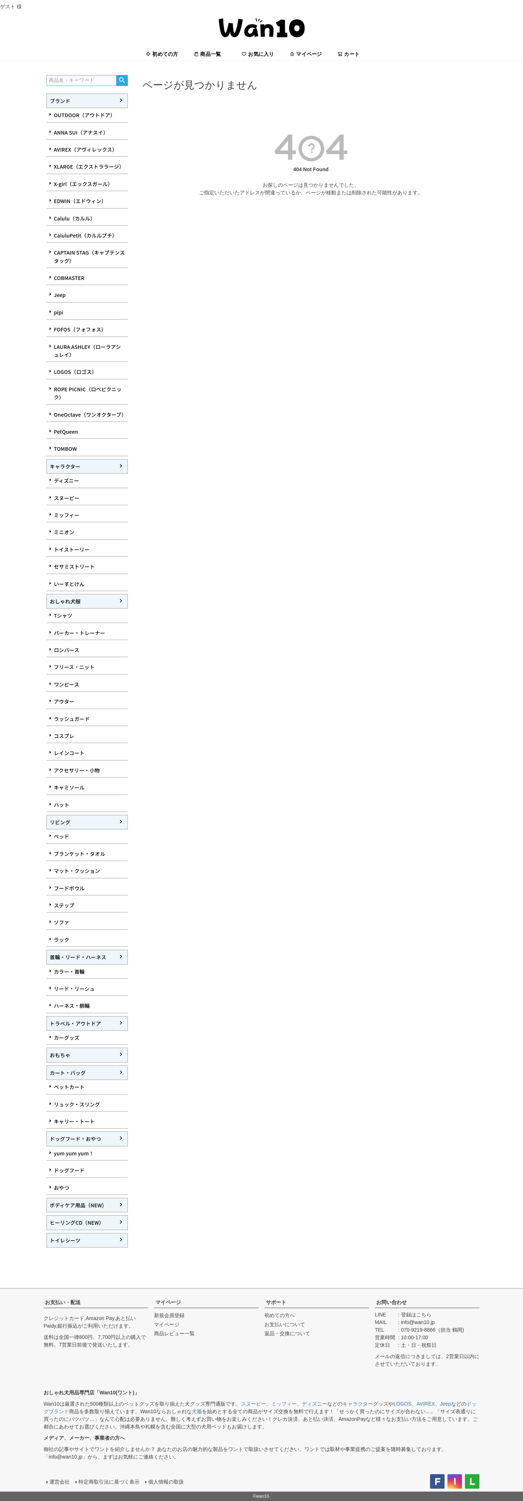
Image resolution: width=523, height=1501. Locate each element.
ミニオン (64, 532)
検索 (121, 80)
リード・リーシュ (74, 988)
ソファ (61, 922)
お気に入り (258, 54)
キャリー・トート (74, 1121)
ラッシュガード (72, 718)
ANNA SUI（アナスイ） (81, 132)
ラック (61, 939)
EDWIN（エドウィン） (80, 201)
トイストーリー (72, 549)
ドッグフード (69, 1170)
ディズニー (66, 480)
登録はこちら (416, 1315)
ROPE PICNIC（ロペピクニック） (88, 393)
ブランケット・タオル (79, 853)
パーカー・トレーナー (79, 632)
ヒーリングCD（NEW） (77, 1222)
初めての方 (162, 54)
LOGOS (402, 1404)
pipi (58, 312)
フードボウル (69, 888)
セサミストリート (74, 566)
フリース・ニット (74, 667)
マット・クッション (77, 870)
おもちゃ (60, 1055)
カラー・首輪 (69, 971)
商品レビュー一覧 (174, 1333)
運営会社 (59, 1482)
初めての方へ (279, 1315)
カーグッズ (67, 1037)
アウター (64, 701)
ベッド (61, 836)
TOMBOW (65, 448)
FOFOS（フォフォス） (80, 329)
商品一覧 (207, 54)
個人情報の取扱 (166, 1482)
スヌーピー (67, 498)
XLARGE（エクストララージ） (89, 166)
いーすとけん (69, 583)
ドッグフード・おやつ (75, 1138)
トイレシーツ (65, 1240)
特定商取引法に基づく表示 (108, 1482)
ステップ (64, 905)
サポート (276, 1302)
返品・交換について (287, 1333)
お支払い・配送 (63, 1302)
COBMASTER (69, 277)
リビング (60, 822)
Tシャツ (63, 615)
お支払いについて (284, 1324)
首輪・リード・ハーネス (78, 957)
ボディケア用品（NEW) (77, 1205)
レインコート (69, 752)
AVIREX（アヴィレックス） (85, 149)
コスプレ (64, 735)
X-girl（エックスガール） (83, 183)
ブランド (60, 100)
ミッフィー (66, 515)
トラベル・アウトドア (75, 1023)
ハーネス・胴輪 (72, 1005)
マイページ (305, 54)
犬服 (197, 1411)
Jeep (60, 294)
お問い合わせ (391, 1302)
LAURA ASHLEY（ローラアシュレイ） (87, 350)
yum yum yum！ (74, 1153)
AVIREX (426, 1404)
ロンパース (66, 649)
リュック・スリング (77, 1104)
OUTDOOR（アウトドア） (84, 115)
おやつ (61, 1187)
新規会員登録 (169, 1315)
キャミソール (69, 787)
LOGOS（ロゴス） (75, 371)
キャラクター (65, 466)
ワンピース (66, 684)
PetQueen (66, 431)
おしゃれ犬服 (65, 601)
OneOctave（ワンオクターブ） (90, 414)
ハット (61, 804)
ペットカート (69, 1086)
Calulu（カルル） (74, 218)
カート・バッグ (68, 1072)
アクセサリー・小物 (77, 770)
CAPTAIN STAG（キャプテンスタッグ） (89, 256)
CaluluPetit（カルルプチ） (85, 235)
